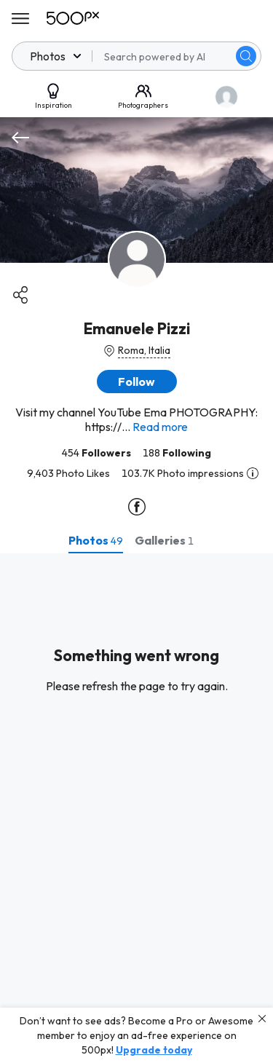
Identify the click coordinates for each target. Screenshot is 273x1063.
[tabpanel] (136, 808)
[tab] (96, 540)
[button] (137, 381)
